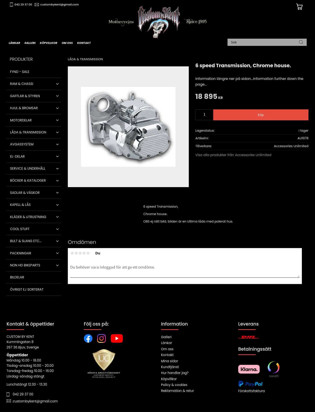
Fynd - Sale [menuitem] (19, 71)
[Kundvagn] (299, 6)
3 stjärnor (80, 253)
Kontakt (167, 355)
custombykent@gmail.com (59, 4)
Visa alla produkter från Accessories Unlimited (233, 155)
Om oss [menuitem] (67, 43)
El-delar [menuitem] (17, 156)
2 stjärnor (76, 253)
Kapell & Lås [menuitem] (20, 204)
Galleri (166, 337)
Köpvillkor (169, 379)
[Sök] (301, 42)
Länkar (166, 343)
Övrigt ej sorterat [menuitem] (27, 289)
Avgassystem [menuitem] (21, 144)
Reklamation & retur (177, 390)
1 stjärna (72, 253)
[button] (57, 84)
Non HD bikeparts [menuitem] (25, 265)
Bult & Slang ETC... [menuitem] (25, 241)
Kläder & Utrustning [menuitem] (28, 217)
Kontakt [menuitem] (84, 43)
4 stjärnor (84, 253)
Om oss (167, 349)
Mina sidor (169, 361)
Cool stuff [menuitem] (20, 229)
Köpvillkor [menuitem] (48, 43)
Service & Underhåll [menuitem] (27, 168)
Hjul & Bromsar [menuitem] (24, 108)
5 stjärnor (88, 253)
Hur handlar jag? (175, 373)
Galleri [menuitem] (29, 43)
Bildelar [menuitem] (17, 277)
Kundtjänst (170, 367)
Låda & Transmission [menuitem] (28, 132)
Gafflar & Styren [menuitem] (25, 96)
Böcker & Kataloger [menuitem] (28, 180)
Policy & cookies (174, 385)
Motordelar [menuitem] (21, 120)
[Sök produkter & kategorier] (265, 42)
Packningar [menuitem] (20, 253)
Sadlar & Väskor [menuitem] (25, 192)
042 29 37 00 (23, 4)
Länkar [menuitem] (14, 43)
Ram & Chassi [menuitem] (21, 83)
